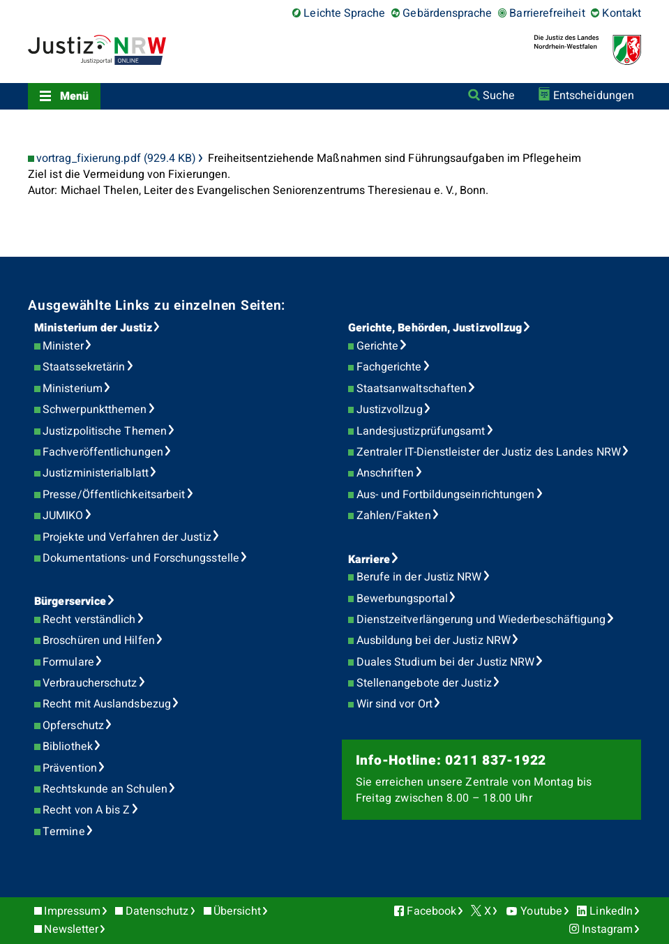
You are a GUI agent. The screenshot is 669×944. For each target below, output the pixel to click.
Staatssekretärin (84, 367)
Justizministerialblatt (96, 473)
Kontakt (621, 13)
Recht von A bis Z (86, 810)
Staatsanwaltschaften (411, 388)
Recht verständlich (89, 619)
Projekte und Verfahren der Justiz (127, 537)
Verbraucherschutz (90, 683)
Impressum (72, 911)
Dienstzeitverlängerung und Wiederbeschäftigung (481, 619)
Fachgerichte (389, 367)
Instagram (607, 929)
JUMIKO (63, 515)
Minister (63, 346)
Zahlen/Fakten (393, 515)
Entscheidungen (593, 95)
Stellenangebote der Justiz (424, 683)
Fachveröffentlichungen (103, 452)
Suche (498, 95)
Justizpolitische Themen (105, 431)
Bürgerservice (70, 601)
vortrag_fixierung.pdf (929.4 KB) (116, 158)
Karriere (369, 559)
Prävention (70, 768)
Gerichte (377, 346)
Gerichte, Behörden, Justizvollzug (435, 328)
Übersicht (237, 911)
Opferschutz (73, 725)
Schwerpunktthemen (94, 409)
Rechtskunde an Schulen (105, 789)
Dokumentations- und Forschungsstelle (141, 558)
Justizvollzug (389, 409)
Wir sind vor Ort (394, 704)
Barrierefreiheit (547, 13)
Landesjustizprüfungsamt (421, 431)
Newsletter (71, 929)
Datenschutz (157, 911)
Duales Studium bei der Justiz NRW (445, 662)
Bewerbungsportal (402, 598)
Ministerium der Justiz (93, 328)
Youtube (541, 911)
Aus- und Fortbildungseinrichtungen (445, 494)
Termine (64, 831)
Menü (74, 96)
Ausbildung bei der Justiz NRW (433, 640)
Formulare (68, 662)
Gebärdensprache (447, 13)
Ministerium (73, 388)
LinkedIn (611, 911)
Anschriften (385, 473)
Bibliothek (68, 746)
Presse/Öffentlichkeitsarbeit (114, 494)
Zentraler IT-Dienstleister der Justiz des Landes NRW (488, 452)
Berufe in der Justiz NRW (419, 577)
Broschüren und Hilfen (99, 640)
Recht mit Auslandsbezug (107, 704)
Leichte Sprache (344, 13)
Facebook (431, 911)
